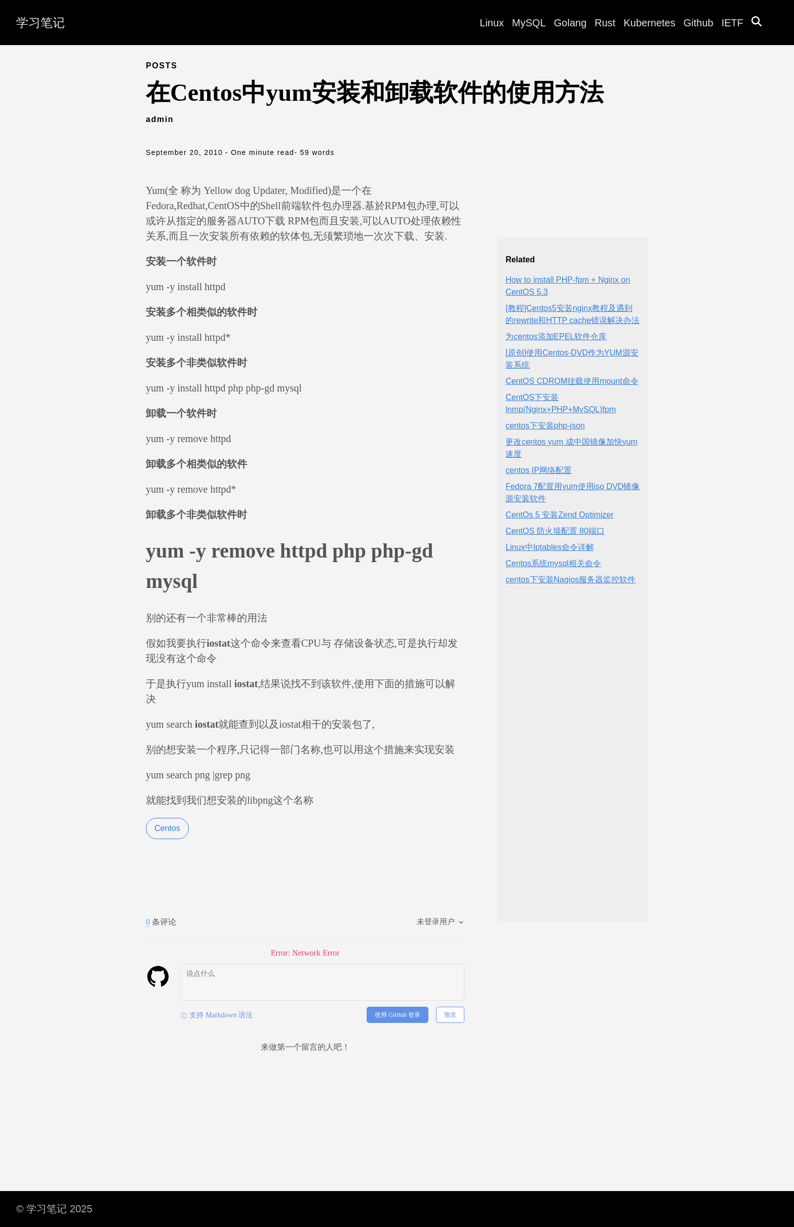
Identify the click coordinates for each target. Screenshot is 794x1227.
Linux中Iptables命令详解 (549, 547)
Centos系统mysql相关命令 (553, 563)
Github (698, 22)
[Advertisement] (572, 762)
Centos (167, 828)
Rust (604, 22)
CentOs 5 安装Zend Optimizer (559, 514)
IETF (732, 22)
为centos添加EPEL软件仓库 (556, 336)
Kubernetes (649, 22)
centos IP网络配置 (538, 470)
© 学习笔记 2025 (54, 1208)
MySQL (529, 22)
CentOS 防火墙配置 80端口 (555, 531)
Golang (570, 22)
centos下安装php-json (545, 425)
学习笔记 (40, 22)
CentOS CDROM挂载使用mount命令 (571, 381)
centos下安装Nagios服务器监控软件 (570, 579)
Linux (492, 22)
